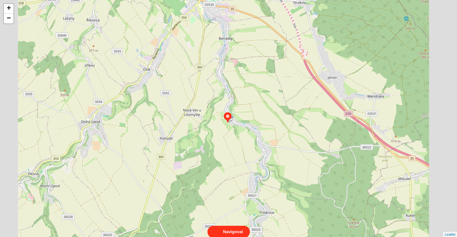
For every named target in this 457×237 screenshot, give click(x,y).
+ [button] (9, 8)
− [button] (9, 18)
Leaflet (450, 229)
